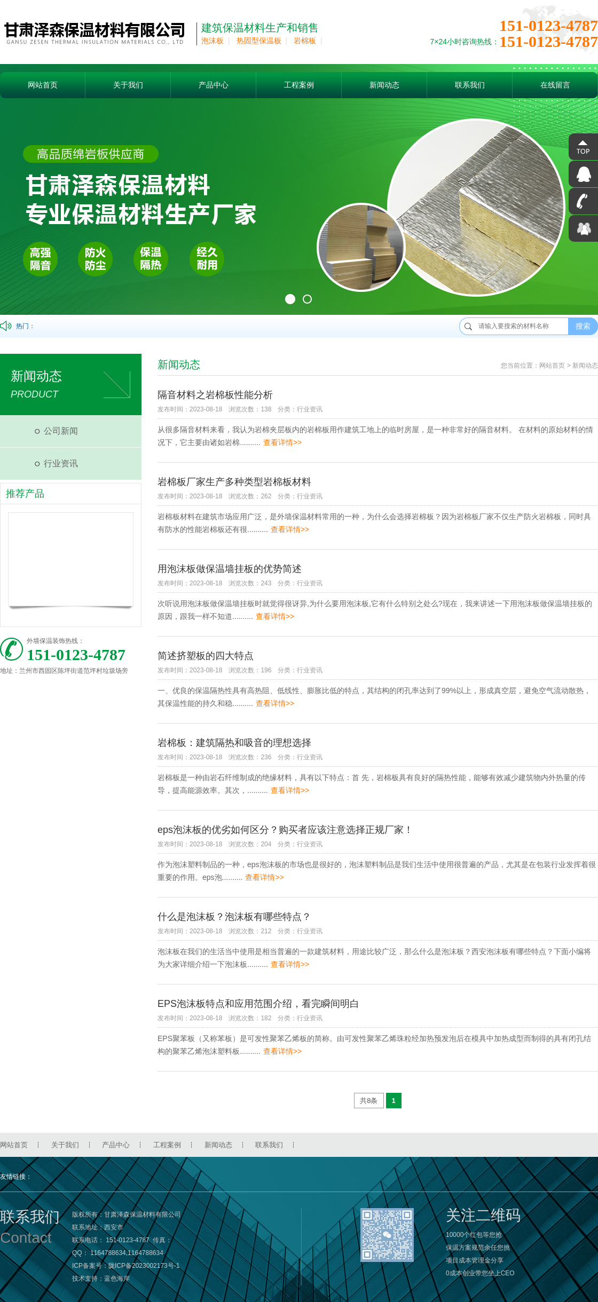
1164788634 (108, 1253)
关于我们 (128, 85)
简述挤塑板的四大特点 (206, 655)
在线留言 (555, 85)
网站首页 (43, 85)
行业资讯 (61, 463)
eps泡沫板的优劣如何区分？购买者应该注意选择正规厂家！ (285, 829)
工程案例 (299, 85)
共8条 (368, 1101)
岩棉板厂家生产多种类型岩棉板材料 (234, 482)
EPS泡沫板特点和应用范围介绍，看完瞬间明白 (258, 1003)
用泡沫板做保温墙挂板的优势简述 (230, 568)
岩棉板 (305, 40)
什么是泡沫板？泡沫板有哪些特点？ (234, 916)
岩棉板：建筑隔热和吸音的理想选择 (234, 742)
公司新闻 (61, 430)
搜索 (583, 326)
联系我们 (470, 85)
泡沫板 (212, 40)
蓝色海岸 (117, 1278)
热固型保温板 (259, 40)
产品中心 (214, 85)
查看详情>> (282, 442)
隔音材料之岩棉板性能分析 (215, 395)
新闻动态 (384, 85)
